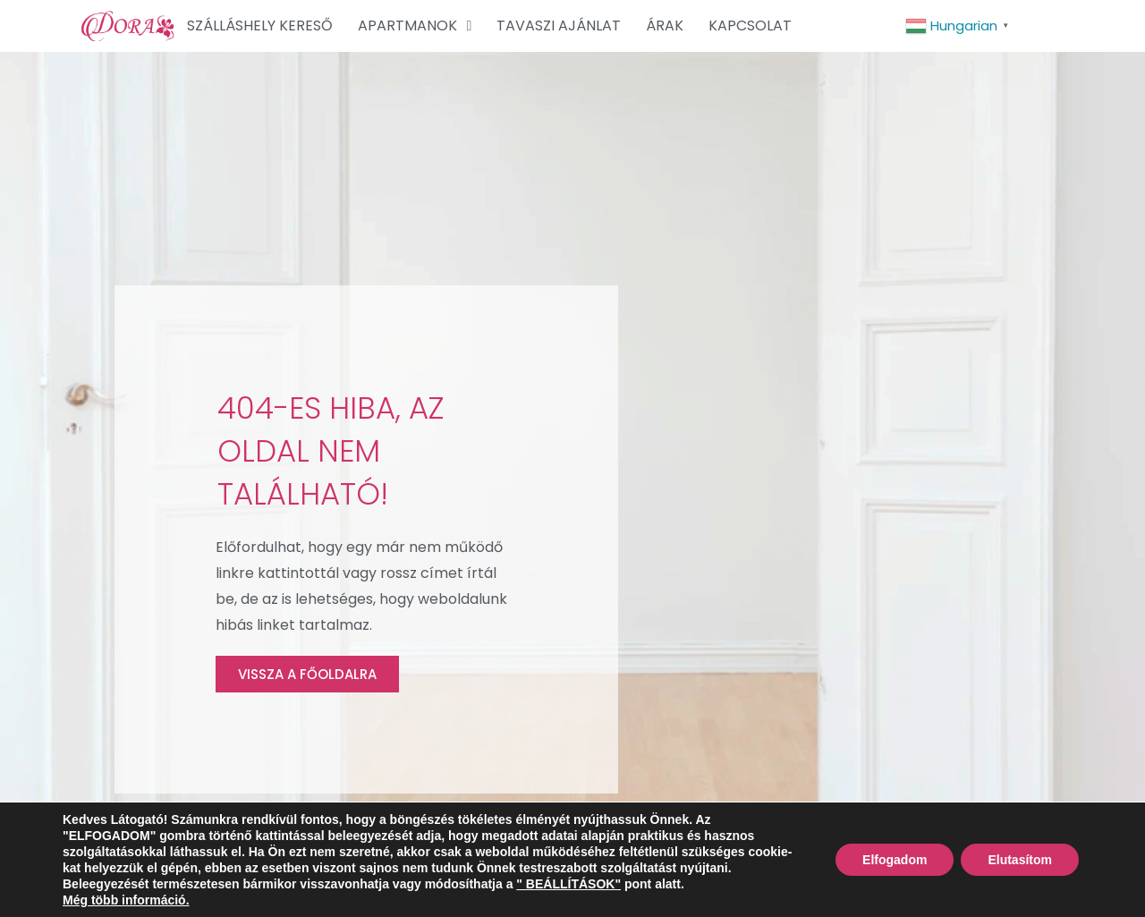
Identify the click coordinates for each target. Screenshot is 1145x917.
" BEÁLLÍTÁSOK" (568, 884)
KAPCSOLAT (750, 25)
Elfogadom (894, 860)
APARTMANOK (414, 26)
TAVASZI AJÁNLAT (558, 25)
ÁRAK (664, 25)
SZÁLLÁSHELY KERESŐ (260, 25)
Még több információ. (126, 900)
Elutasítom (1020, 860)
